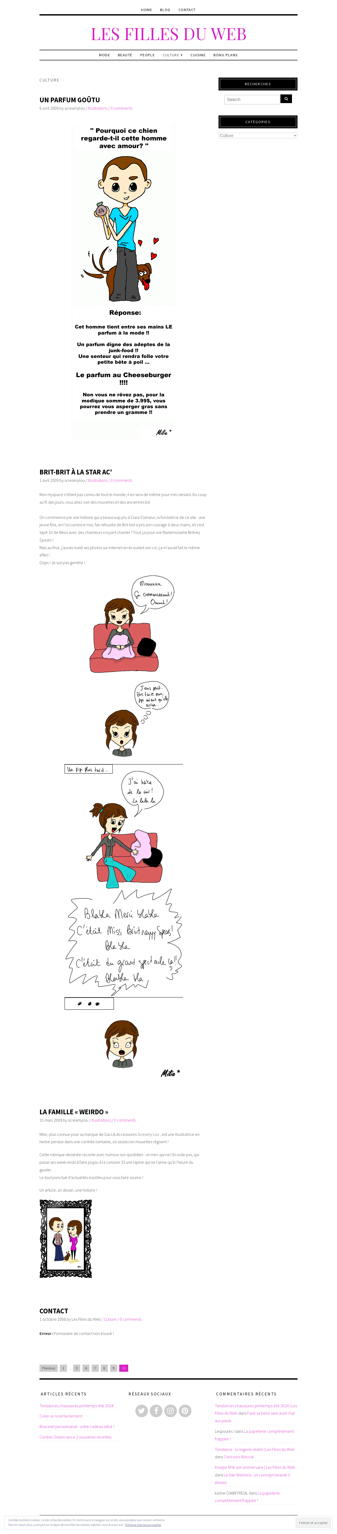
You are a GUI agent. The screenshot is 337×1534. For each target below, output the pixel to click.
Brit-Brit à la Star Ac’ (75, 472)
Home (146, 9)
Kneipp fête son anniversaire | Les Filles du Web (255, 1467)
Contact (187, 9)
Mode (104, 55)
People (147, 55)
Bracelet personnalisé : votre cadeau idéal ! (76, 1426)
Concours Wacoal (239, 1456)
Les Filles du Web (169, 33)
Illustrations (97, 108)
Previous (48, 1368)
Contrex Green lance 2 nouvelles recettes (75, 1437)
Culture (171, 55)
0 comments (121, 108)
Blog (165, 9)
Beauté (125, 55)
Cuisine (198, 55)
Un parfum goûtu (69, 99)
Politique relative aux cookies (143, 1525)
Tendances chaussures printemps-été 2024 (76, 1405)
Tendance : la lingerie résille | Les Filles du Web (255, 1449)
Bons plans (226, 55)
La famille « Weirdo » (73, 1111)
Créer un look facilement (60, 1416)
